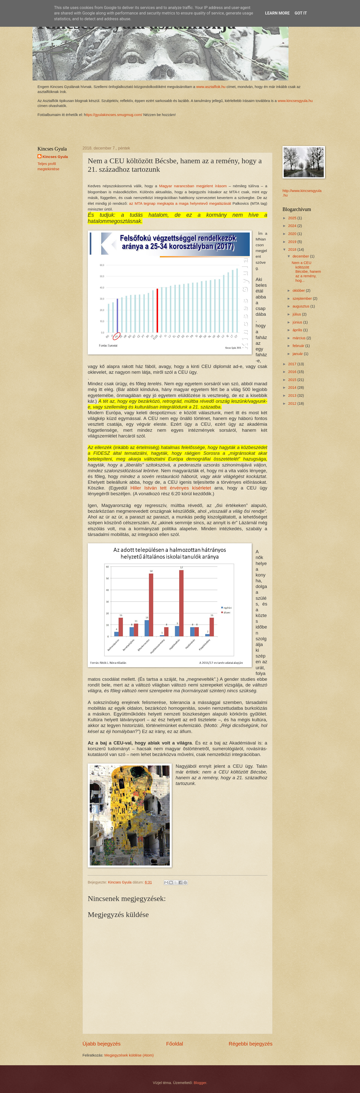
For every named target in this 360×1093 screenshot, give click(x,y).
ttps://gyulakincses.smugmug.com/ (114, 115)
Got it (300, 13)
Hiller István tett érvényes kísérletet (170, 487)
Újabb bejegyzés (101, 1043)
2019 (293, 242)
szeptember (302, 298)
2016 (293, 372)
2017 (293, 364)
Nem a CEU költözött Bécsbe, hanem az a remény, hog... (306, 271)
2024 (293, 226)
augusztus (301, 306)
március (299, 338)
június (297, 322)
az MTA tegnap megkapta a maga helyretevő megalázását (180, 203)
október (299, 290)
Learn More (277, 13)
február (298, 346)
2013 (293, 396)
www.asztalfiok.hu (210, 87)
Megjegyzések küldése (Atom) (129, 1055)
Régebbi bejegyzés (250, 1043)
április (297, 330)
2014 (293, 388)
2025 (293, 218)
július (297, 314)
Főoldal (174, 1043)
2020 (293, 234)
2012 (293, 404)
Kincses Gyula (55, 157)
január (298, 354)
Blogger (200, 1083)
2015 (293, 380)
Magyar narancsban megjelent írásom (193, 186)
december (301, 256)
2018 (293, 250)
